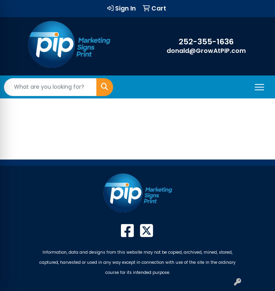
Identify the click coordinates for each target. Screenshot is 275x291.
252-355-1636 (206, 41)
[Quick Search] (50, 87)
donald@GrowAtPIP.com (206, 50)
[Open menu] (259, 87)
